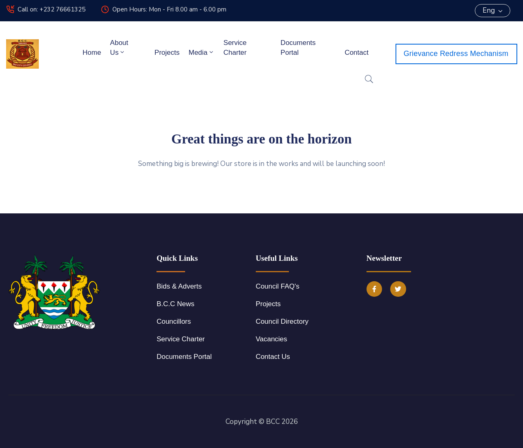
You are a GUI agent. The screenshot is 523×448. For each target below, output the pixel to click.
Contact (356, 52)
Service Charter (235, 47)
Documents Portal (298, 47)
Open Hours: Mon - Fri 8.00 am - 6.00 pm (169, 9)
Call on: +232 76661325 (51, 9)
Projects (166, 52)
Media (201, 52)
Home (92, 52)
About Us (119, 47)
